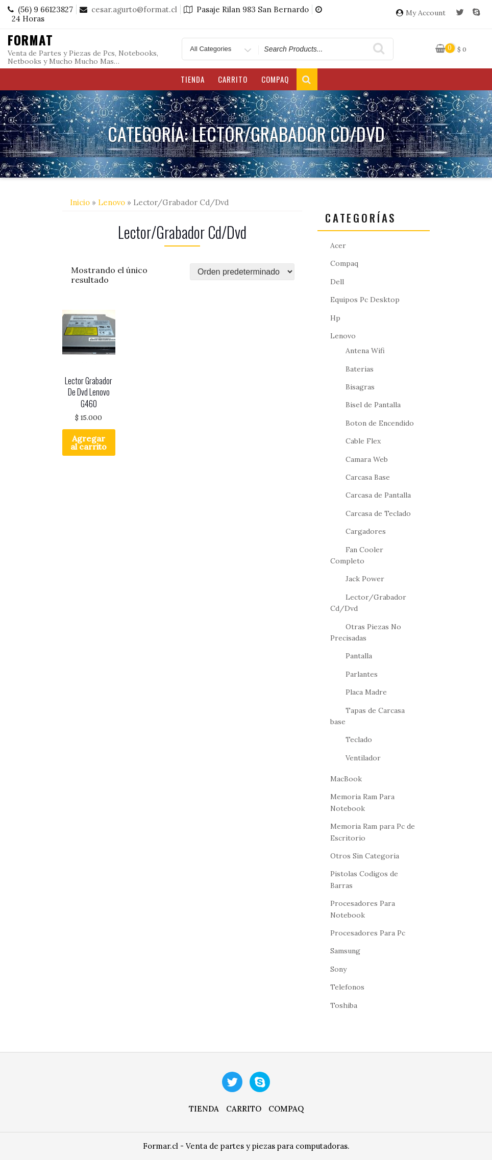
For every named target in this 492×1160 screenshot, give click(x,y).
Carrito (233, 79)
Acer (338, 245)
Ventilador (363, 757)
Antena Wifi (365, 350)
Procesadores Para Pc (367, 932)
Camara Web (367, 459)
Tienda (193, 79)
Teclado (359, 739)
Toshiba (343, 1005)
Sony (338, 969)
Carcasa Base (368, 477)
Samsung (345, 950)
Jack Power (365, 578)
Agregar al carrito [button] (88, 442)
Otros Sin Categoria (364, 855)
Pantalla (359, 655)
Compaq (275, 79)
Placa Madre (366, 692)
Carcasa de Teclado (378, 513)
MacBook (346, 778)
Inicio (80, 202)
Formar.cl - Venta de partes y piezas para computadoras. (246, 1146)
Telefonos (347, 987)
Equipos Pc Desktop (365, 299)
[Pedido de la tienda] (242, 271)
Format (30, 40)
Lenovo (111, 202)
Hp (335, 318)
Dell (337, 281)
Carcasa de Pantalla (378, 495)
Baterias (360, 369)
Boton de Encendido (380, 423)
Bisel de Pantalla (373, 404)
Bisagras (360, 386)
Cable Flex (363, 441)
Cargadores (366, 531)
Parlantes (362, 674)
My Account (426, 13)
